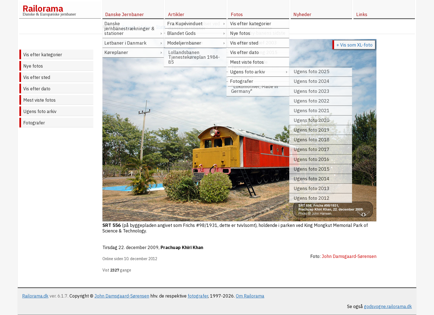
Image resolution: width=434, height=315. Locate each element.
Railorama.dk (35, 296)
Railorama (42, 8)
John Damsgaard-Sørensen (121, 296)
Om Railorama (250, 296)
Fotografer (34, 123)
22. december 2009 (138, 247)
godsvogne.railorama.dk (388, 306)
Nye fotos (33, 66)
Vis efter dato (36, 88)
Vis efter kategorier (42, 54)
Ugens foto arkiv (39, 111)
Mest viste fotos (39, 100)
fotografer (198, 296)
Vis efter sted (36, 77)
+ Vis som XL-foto (354, 45)
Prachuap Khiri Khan (182, 247)
